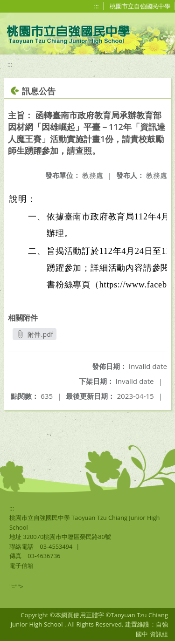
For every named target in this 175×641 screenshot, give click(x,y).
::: (96, 6)
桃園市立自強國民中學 (140, 6)
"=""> (16, 586)
